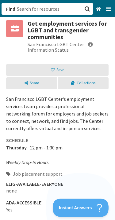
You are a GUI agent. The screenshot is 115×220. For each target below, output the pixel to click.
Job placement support (34, 174)
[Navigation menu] (109, 9)
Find (10, 9)
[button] (57, 110)
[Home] (99, 9)
